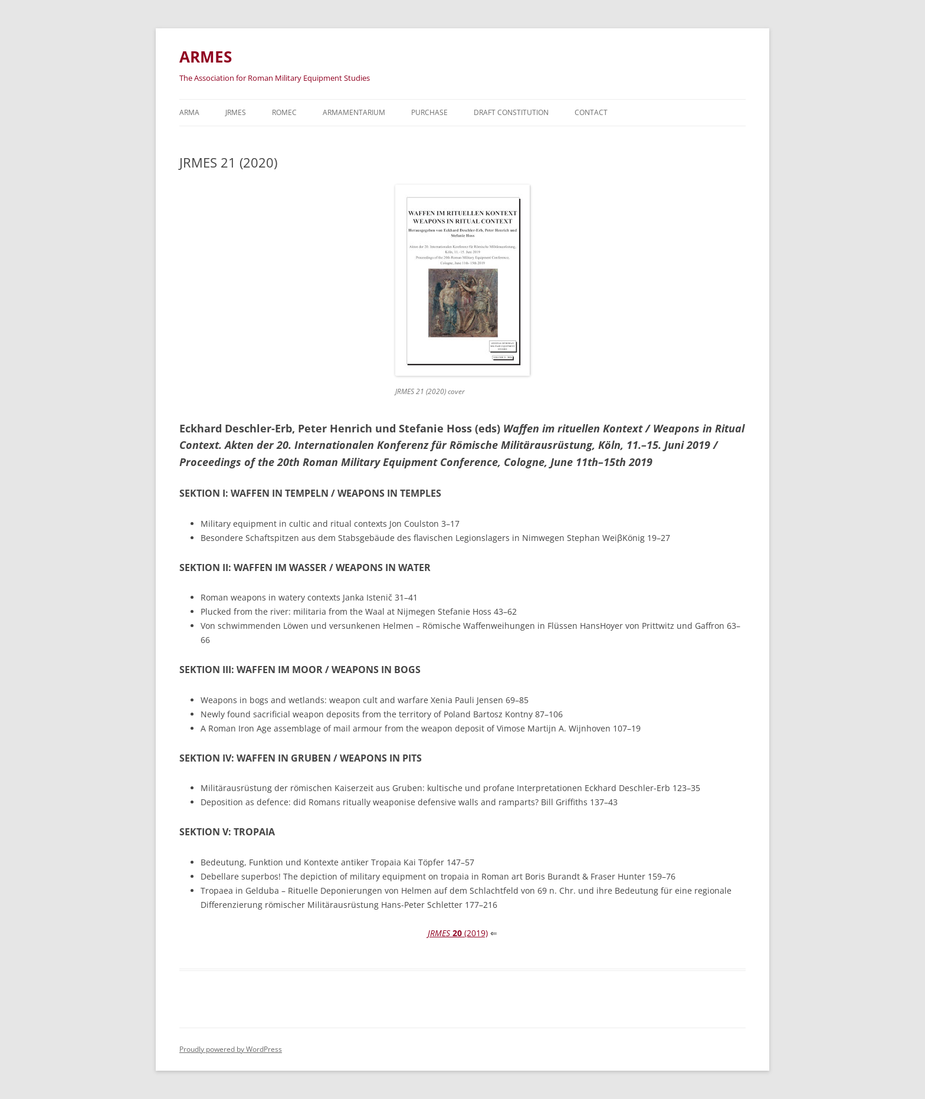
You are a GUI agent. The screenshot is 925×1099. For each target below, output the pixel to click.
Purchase (429, 112)
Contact (591, 112)
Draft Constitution (511, 112)
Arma (189, 112)
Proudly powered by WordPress (230, 1049)
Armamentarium (354, 112)
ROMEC (284, 112)
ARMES (205, 56)
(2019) (458, 933)
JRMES (235, 112)
